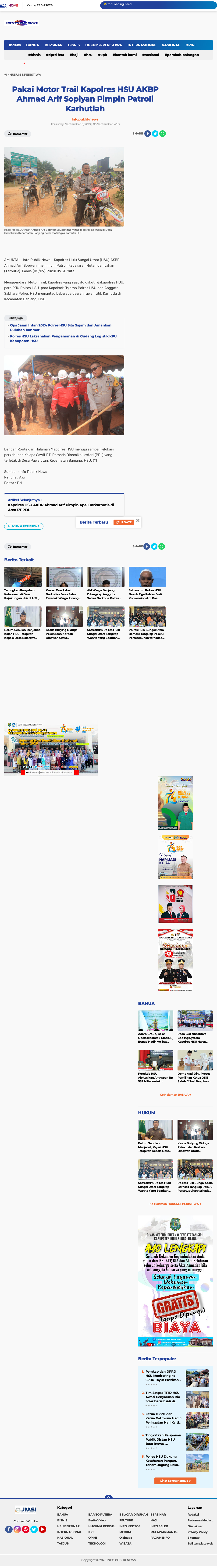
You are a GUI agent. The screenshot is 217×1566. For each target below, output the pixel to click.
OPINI (190, 45)
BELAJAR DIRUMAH (133, 1514)
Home (13, 5)
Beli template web (200, 1543)
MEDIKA (125, 1532)
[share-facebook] (147, 133)
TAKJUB (63, 1543)
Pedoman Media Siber (202, 1520)
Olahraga (125, 1537)
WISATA (125, 1543)
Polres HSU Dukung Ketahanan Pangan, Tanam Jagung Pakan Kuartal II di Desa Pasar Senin (163, 1461)
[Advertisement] (85, 687)
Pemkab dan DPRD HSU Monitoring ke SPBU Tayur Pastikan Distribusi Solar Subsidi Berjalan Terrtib (162, 1376)
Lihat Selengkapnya (175, 1480)
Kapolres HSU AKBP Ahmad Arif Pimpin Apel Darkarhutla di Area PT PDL (61, 507)
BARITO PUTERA (100, 1514)
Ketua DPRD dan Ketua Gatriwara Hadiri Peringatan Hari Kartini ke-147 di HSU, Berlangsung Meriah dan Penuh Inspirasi (164, 1418)
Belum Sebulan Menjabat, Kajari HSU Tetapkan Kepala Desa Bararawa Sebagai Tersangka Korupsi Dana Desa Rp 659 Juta (155, 1147)
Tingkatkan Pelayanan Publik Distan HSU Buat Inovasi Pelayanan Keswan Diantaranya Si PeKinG (163, 1439)
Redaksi (193, 1514)
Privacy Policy (197, 1532)
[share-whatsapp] (162, 133)
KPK (103, 55)
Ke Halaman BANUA (175, 1094)
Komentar (17, 133)
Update (124, 522)
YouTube (46, 1531)
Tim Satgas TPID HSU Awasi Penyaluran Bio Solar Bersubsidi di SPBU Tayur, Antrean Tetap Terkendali (163, 1397)
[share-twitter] (155, 133)
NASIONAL (171, 45)
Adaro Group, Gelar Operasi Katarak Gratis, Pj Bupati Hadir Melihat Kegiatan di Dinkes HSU (155, 1038)
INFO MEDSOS (129, 1526)
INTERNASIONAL (142, 45)
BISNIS (74, 45)
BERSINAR (53, 45)
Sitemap (193, 1537)
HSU (89, 55)
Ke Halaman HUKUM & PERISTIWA (175, 1204)
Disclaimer (195, 1526)
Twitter (36, 1531)
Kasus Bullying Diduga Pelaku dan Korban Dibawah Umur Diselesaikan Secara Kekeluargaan (193, 1147)
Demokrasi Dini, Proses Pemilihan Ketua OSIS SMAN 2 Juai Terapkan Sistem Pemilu (194, 1078)
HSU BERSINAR (68, 1526)
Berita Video (97, 1520)
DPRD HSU (56, 55)
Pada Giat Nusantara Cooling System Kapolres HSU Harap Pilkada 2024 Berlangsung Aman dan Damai (194, 1038)
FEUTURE (126, 1520)
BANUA (32, 45)
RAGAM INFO (160, 1537)
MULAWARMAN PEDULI (165, 1532)
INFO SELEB (159, 1526)
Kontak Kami (126, 55)
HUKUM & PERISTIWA (103, 45)
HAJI (75, 55)
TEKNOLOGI (97, 1543)
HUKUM (146, 1113)
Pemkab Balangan (183, 55)
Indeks (15, 45)
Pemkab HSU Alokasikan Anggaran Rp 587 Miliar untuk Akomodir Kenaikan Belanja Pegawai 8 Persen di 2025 (155, 1078)
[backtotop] (108, 1499)
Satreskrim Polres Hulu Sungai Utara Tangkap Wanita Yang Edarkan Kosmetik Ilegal (154, 1187)
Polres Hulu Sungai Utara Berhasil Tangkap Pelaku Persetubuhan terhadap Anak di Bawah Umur (195, 1187)
